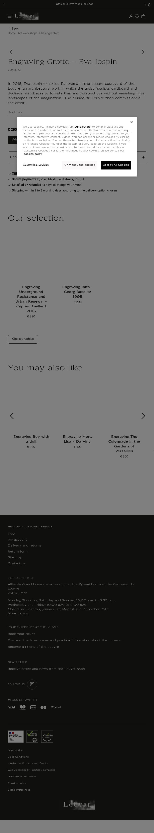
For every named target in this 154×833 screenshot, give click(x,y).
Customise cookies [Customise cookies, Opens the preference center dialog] (36, 165)
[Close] (131, 122)
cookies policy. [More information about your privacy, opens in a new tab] (33, 154)
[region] (77, 146)
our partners (82, 127)
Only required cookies (79, 165)
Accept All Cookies (116, 165)
